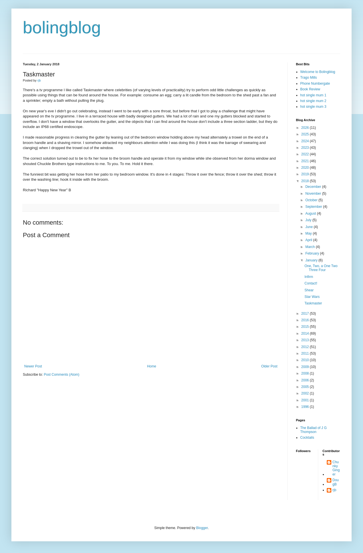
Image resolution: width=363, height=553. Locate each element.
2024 (305, 141)
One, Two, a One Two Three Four (321, 268)
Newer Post (33, 366)
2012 (305, 347)
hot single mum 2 (313, 101)
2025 (305, 134)
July (308, 220)
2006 (305, 380)
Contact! (310, 283)
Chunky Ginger (336, 468)
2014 (305, 334)
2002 (305, 393)
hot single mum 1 (313, 95)
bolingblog (62, 27)
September (314, 207)
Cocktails (307, 438)
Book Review (310, 89)
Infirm (308, 277)
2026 (305, 128)
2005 (305, 387)
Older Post (269, 366)
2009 (305, 367)
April (309, 240)
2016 (305, 320)
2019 (305, 174)
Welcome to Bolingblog (317, 72)
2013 (305, 340)
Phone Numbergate (315, 84)
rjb (334, 490)
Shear (309, 290)
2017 (305, 314)
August (311, 213)
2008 (305, 373)
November (313, 194)
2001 (305, 400)
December (313, 187)
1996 (305, 407)
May (309, 233)
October (311, 200)
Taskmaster (313, 303)
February (312, 253)
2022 (305, 154)
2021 (305, 161)
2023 (305, 148)
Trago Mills (308, 78)
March (310, 247)
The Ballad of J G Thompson (313, 430)
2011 (305, 353)
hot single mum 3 (313, 107)
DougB (335, 482)
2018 (305, 181)
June (309, 227)
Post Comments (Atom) (61, 375)
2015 (305, 327)
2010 (305, 360)
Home (151, 366)
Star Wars (312, 297)
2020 (305, 168)
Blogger (202, 528)
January (311, 260)
